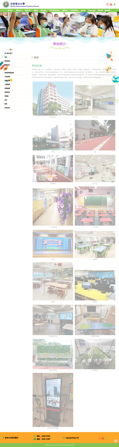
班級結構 (7, 88)
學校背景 (7, 61)
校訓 (6, 69)
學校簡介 (10, 10)
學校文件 (27, 10)
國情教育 (107, 10)
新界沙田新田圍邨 (11, 438)
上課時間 (7, 84)
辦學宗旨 (7, 65)
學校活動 (43, 10)
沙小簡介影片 (8, 53)
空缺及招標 (91, 10)
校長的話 (7, 108)
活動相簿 (100, 10)
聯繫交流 (65, 10)
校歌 (6, 104)
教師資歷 (7, 80)
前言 (6, 57)
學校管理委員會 (9, 73)
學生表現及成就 (54, 10)
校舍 (6, 100)
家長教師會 (74, 10)
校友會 (83, 10)
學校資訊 (19, 10)
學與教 (36, 10)
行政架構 (7, 76)
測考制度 (7, 92)
